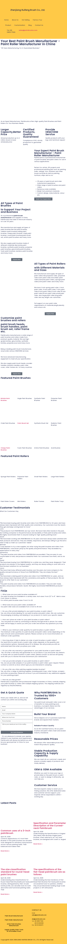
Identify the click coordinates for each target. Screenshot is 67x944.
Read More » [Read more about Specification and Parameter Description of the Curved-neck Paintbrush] (38, 844)
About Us (15, 20)
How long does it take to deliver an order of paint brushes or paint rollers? (30, 640)
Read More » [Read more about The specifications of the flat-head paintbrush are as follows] (38, 892)
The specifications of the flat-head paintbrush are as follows (49, 872)
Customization (19, 25)
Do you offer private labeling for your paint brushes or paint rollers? (27, 611)
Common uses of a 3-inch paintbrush (15, 832)
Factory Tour (37, 20)
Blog (30, 25)
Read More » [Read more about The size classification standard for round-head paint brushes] (5, 894)
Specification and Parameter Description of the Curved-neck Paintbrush (50, 826)
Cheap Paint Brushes (5, 449)
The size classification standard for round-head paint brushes (15, 872)
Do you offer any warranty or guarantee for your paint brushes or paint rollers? (32, 651)
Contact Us (39, 25)
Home (6, 20)
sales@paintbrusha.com (28, 30)
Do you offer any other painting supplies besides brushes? (24, 669)
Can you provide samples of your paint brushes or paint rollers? (26, 661)
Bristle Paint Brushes (5, 399)
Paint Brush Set (23, 423)
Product (8, 25)
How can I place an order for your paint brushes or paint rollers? (26, 620)
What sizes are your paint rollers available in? (19, 605)
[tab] (33, 594)
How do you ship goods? (12, 680)
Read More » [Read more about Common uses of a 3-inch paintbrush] (5, 851)
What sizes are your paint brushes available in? (20, 594)
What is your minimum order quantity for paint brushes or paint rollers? (29, 630)
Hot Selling (26, 20)
